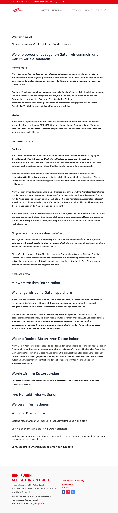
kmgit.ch (39, 503)
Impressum (67, 484)
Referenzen (76, 10)
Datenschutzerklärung (73, 480)
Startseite (45, 10)
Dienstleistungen (59, 10)
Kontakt (98, 10)
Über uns (88, 10)
